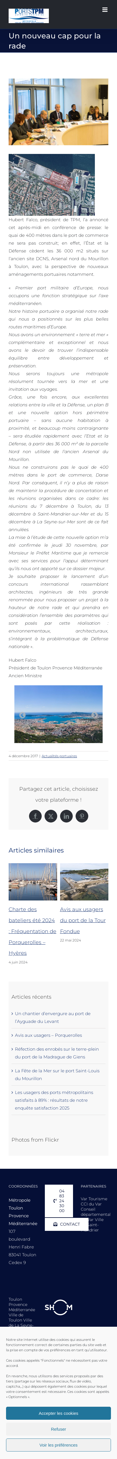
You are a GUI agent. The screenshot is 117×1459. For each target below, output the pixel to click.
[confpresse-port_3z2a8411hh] (58, 112)
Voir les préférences (58, 1445)
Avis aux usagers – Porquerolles (48, 1035)
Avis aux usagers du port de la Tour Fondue (83, 920)
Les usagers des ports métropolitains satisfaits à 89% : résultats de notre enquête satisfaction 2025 (54, 1100)
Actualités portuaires (59, 756)
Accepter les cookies (58, 1413)
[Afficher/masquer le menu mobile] (105, 10)
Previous (22, 715)
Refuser (58, 1429)
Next (94, 715)
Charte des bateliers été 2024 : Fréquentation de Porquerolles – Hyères (32, 931)
